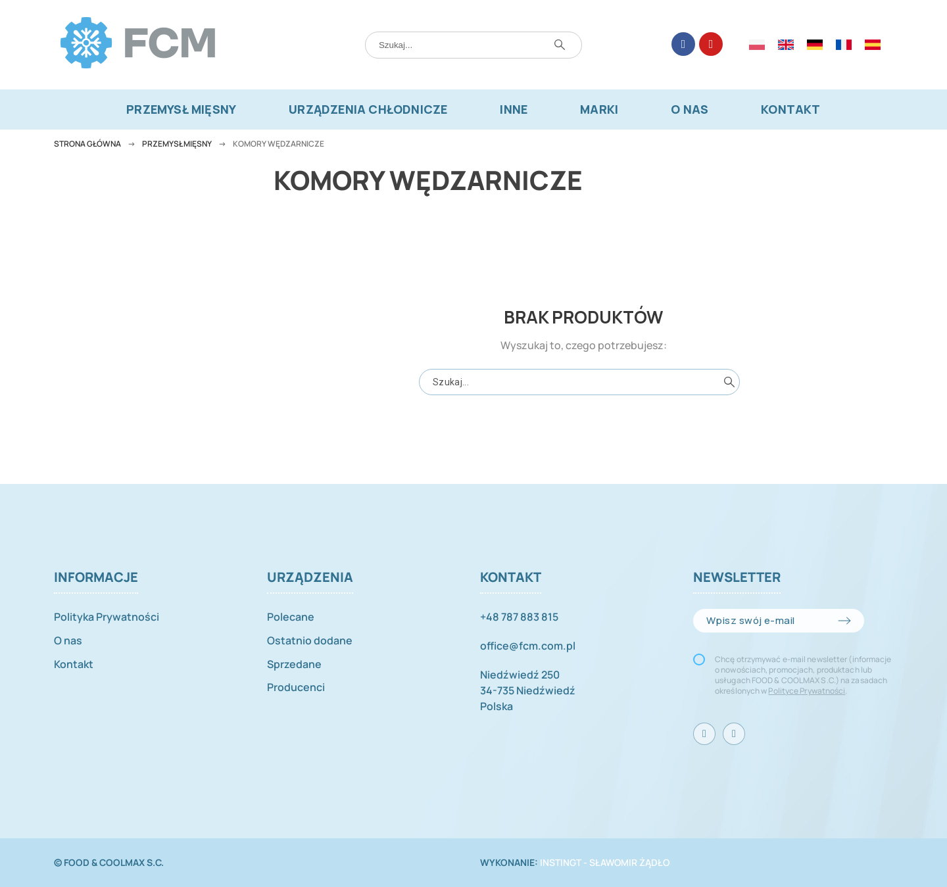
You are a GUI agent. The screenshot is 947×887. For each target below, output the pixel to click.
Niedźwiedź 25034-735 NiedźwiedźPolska (527, 690)
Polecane (290, 617)
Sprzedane (294, 664)
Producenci (296, 687)
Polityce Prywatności (806, 690)
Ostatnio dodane (309, 640)
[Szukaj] (473, 45)
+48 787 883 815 (519, 617)
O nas (68, 640)
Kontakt (73, 664)
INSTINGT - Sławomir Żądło (604, 862)
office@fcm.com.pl (527, 645)
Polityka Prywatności (106, 617)
